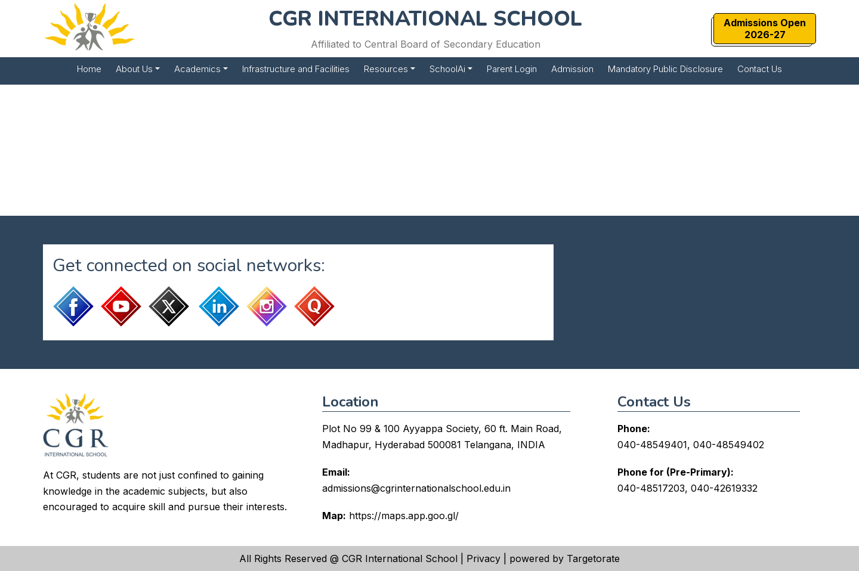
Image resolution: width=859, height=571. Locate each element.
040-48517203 (651, 488)
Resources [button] (386, 69)
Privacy (483, 558)
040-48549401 (652, 445)
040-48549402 (728, 445)
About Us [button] (134, 69)
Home (89, 69)
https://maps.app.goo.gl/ (404, 516)
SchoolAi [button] (447, 69)
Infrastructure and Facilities (296, 69)
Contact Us (759, 69)
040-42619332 (724, 488)
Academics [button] (197, 69)
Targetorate (593, 558)
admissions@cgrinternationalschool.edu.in (416, 488)
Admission (572, 69)
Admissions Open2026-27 (765, 29)
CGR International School (400, 558)
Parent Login (512, 69)
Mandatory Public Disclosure (665, 69)
